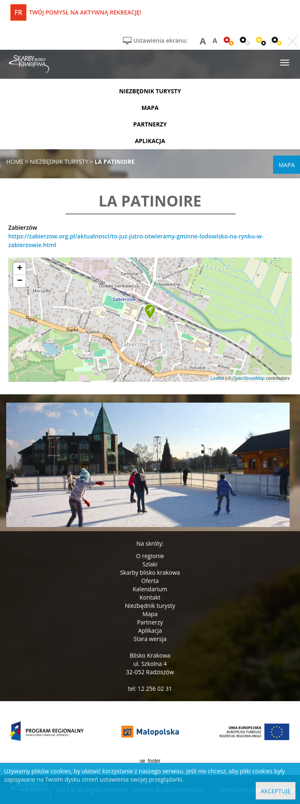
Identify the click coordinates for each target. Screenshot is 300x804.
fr (18, 12)
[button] (150, 312)
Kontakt (150, 597)
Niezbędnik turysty (150, 606)
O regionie (150, 556)
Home (15, 161)
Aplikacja (150, 630)
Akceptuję (275, 791)
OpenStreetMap (249, 378)
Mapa (150, 614)
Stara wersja (149, 639)
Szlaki (149, 564)
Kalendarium (150, 589)
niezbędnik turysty (150, 91)
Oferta (150, 581)
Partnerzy (150, 622)
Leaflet (217, 378)
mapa (150, 108)
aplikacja (150, 141)
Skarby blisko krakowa (150, 572)
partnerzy (150, 124)
